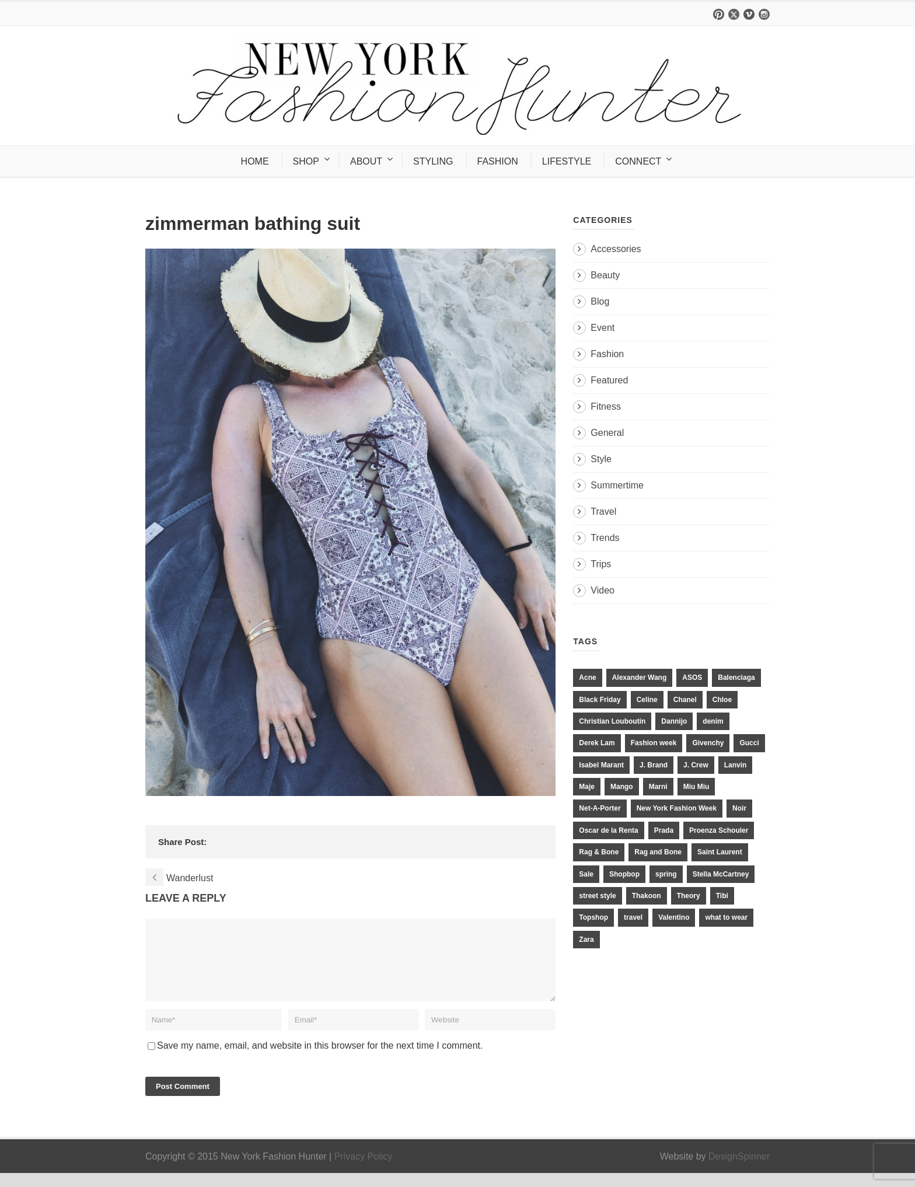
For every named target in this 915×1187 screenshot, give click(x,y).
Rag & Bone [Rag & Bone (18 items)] (599, 852)
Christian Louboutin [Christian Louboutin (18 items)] (612, 721)
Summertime (617, 485)
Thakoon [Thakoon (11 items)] (646, 896)
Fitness (606, 406)
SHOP (306, 161)
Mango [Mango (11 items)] (621, 787)
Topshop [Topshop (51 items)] (593, 917)
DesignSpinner (739, 1170)
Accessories (616, 249)
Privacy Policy (363, 1170)
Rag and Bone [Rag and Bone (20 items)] (658, 852)
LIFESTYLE (566, 161)
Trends (605, 538)
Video (602, 590)
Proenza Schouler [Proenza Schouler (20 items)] (718, 830)
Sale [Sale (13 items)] (586, 874)
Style (601, 459)
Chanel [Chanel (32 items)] (685, 700)
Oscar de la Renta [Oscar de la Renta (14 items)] (608, 830)
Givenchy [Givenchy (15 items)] (708, 743)
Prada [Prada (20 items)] (663, 830)
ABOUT (366, 161)
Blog (600, 301)
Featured (609, 380)
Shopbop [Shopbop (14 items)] (624, 874)
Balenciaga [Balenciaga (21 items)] (736, 677)
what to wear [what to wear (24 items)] (726, 917)
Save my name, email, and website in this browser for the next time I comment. (320, 1059)
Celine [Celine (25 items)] (647, 700)
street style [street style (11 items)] (597, 896)
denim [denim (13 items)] (713, 721)
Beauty (605, 275)
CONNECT (638, 161)
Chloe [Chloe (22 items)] (722, 700)
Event (602, 328)
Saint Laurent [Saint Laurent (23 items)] (719, 852)
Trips (601, 564)
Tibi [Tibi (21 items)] (722, 896)
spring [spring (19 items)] (666, 874)
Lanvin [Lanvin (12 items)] (735, 765)
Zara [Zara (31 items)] (586, 939)
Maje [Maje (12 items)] (587, 787)
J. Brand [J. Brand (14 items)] (654, 765)
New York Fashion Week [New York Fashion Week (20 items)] (677, 808)
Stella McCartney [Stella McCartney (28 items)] (721, 874)
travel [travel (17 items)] (633, 917)
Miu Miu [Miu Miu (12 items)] (696, 787)
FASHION (497, 161)
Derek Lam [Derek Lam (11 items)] (596, 743)
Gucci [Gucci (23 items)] (749, 743)
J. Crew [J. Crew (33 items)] (695, 765)
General (607, 433)
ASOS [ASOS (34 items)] (692, 677)
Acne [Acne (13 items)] (587, 677)
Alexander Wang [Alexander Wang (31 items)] (639, 677)
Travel (603, 511)
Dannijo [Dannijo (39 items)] (674, 721)
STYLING (433, 161)
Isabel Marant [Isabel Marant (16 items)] (601, 765)
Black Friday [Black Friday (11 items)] (599, 700)
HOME (255, 161)
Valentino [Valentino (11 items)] (673, 917)
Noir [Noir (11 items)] (739, 808)
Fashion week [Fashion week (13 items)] (654, 743)
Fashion (607, 354)
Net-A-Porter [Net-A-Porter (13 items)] (599, 808)
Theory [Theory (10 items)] (688, 896)
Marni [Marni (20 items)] (658, 787)
